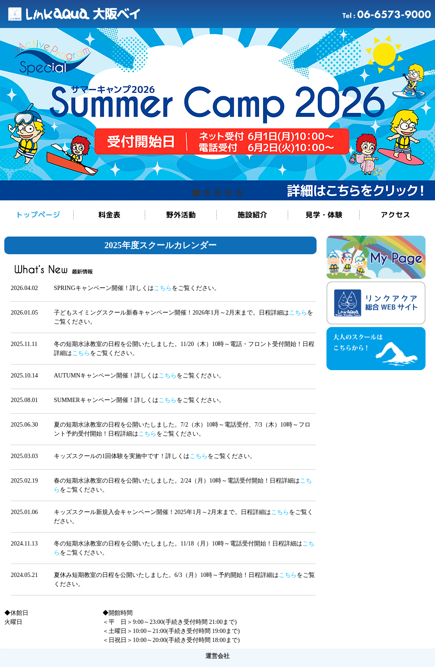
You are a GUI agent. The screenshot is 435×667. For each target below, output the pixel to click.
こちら (163, 288)
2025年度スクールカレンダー (161, 245)
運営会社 (217, 656)
